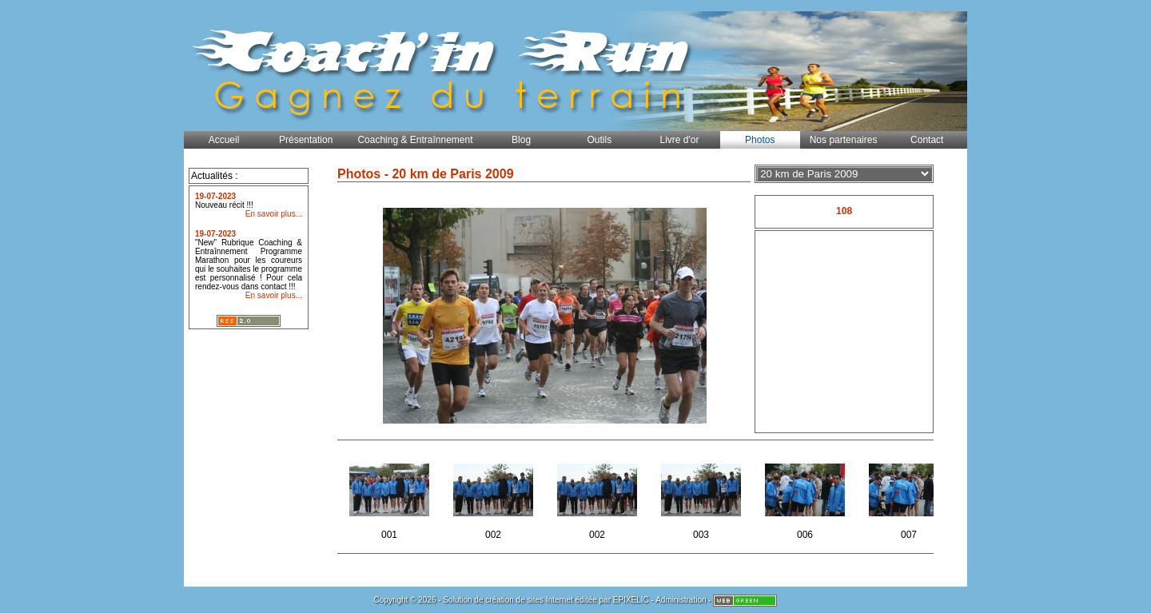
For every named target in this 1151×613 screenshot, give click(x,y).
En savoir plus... (273, 213)
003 (702, 496)
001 (390, 496)
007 (910, 496)
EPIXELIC (631, 599)
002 (494, 496)
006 (806, 496)
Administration (680, 599)
